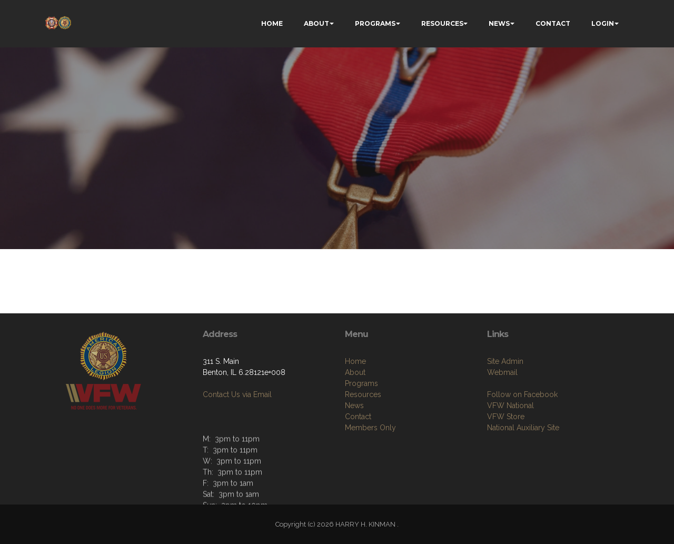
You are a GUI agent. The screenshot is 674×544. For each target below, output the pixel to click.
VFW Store (505, 416)
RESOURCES (442, 23)
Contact (358, 416)
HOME (272, 23)
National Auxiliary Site (523, 427)
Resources (363, 394)
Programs (361, 383)
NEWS (499, 23)
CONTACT (553, 23)
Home (355, 361)
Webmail (502, 372)
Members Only (370, 427)
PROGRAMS (375, 23)
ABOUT (316, 23)
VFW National (510, 405)
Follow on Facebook (522, 394)
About (355, 372)
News (354, 405)
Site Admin (505, 361)
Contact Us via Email (237, 394)
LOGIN (602, 23)
